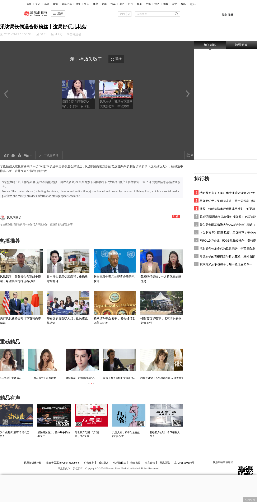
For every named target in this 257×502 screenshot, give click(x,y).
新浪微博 (6, 155)
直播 (55, 4)
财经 (77, 4)
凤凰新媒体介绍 (33, 462)
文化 (148, 4)
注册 (230, 14)
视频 (46, 4)
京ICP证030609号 (184, 462)
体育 (95, 4)
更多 (192, 4)
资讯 (37, 4)
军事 (139, 4)
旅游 (156, 4)
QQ (13, 155)
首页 (29, 4)
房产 (121, 4)
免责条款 (135, 462)
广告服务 (89, 462)
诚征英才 (104, 462)
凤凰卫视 (67, 4)
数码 (183, 4)
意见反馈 (150, 462)
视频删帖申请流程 (223, 462)
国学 (174, 4)
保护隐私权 (119, 462)
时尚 (104, 4)
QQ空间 (20, 155)
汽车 (113, 4)
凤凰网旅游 (14, 217)
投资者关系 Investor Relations (62, 462)
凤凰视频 (35, 14)
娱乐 (86, 4)
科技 (130, 4)
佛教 (165, 4)
